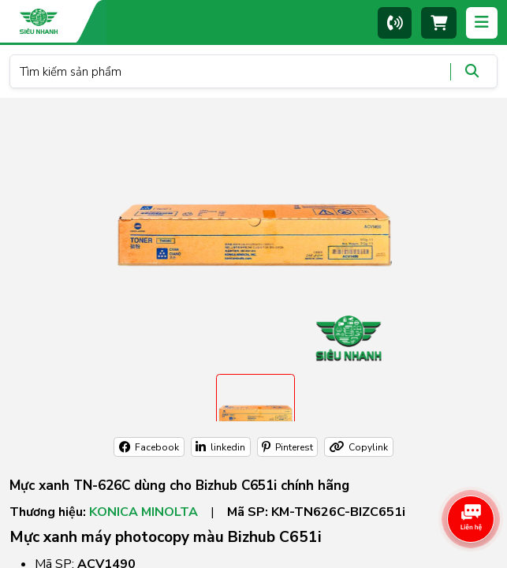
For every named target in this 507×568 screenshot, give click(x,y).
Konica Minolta (143, 512)
